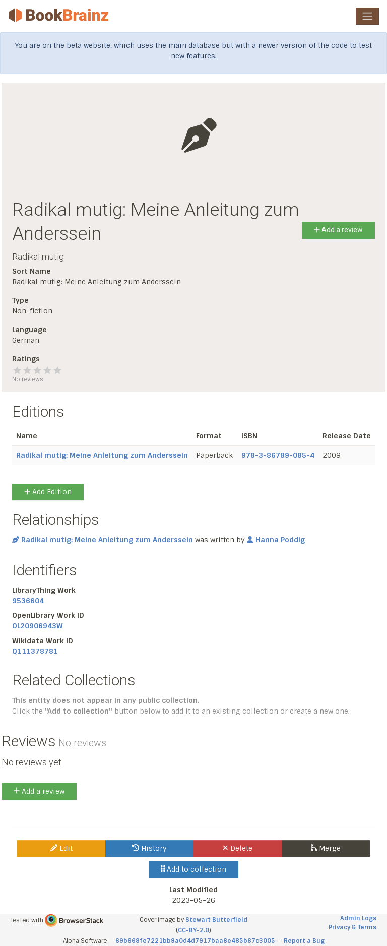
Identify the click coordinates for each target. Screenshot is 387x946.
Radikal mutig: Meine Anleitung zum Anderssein (102, 455)
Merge (326, 848)
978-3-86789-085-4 (277, 455)
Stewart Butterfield (216, 920)
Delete (237, 848)
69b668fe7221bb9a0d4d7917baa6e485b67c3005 (195, 941)
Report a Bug (304, 941)
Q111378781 (35, 651)
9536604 (28, 600)
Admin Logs (358, 918)
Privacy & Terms (352, 927)
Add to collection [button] (194, 869)
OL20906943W (37, 625)
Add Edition (48, 491)
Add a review (338, 230)
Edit (61, 848)
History (149, 848)
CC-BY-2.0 (193, 930)
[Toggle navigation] (367, 16)
